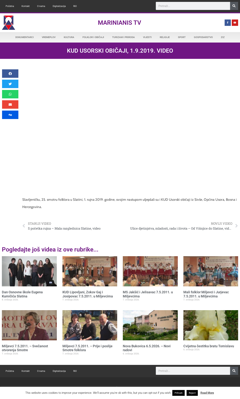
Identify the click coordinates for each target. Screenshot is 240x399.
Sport (182, 37)
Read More (207, 393)
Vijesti (147, 37)
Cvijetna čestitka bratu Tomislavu (208, 346)
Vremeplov (49, 37)
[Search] (234, 6)
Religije (165, 37)
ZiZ (223, 37)
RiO (75, 6)
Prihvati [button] (178, 393)
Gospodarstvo (203, 37)
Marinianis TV (119, 22)
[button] (10, 73)
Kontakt (26, 6)
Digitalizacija (59, 6)
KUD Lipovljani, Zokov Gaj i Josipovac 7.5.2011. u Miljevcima (87, 294)
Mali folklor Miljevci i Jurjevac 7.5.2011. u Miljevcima (206, 294)
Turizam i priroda (123, 37)
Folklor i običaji (93, 37)
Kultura (69, 37)
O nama (41, 6)
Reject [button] (192, 393)
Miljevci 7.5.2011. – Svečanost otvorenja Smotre (25, 348)
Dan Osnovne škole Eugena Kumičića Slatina (22, 294)
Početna (10, 6)
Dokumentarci (24, 37)
